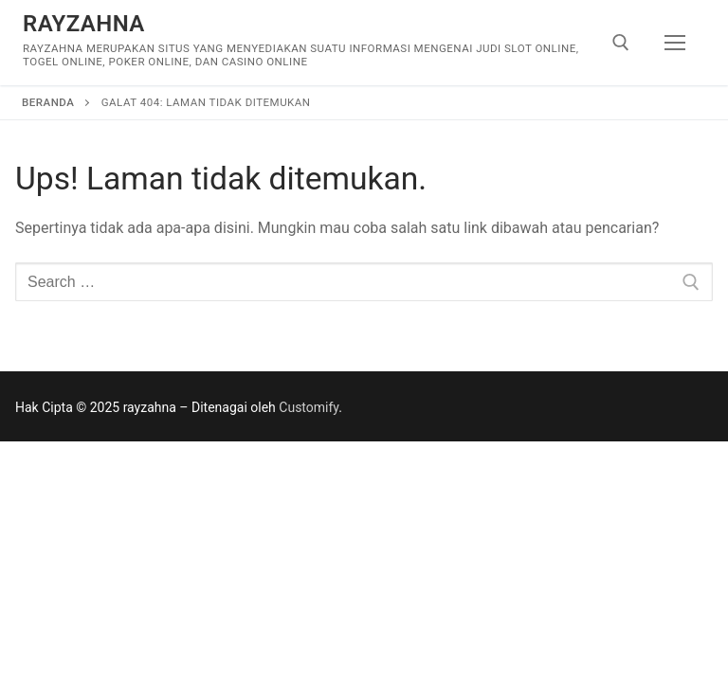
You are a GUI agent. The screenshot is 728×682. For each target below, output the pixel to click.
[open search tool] (620, 42)
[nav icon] (675, 43)
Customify (308, 407)
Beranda (48, 102)
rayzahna (84, 23)
